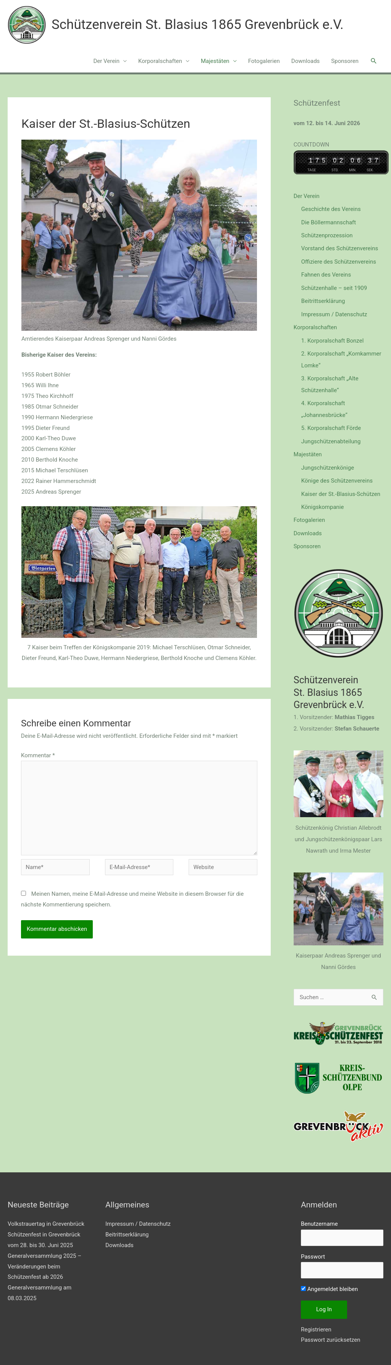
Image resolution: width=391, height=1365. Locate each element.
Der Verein (106, 61)
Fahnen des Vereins (326, 273)
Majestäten (215, 61)
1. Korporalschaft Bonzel (332, 337)
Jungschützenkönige (327, 462)
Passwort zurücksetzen (330, 1332)
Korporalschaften (160, 61)
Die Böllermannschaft (328, 221)
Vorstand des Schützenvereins (339, 247)
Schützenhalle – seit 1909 (334, 286)
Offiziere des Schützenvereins (338, 260)
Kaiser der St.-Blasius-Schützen (340, 488)
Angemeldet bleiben (329, 1281)
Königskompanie (322, 500)
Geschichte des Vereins (331, 209)
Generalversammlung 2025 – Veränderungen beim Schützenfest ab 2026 (44, 1259)
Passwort (313, 1249)
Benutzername (319, 1216)
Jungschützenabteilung (331, 436)
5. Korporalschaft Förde (331, 423)
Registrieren (316, 1321)
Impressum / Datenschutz (334, 312)
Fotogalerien (264, 61)
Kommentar (38, 755)
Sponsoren (345, 61)
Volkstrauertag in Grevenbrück (46, 1216)
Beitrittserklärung (323, 299)
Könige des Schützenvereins (337, 475)
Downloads (305, 61)
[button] (374, 61)
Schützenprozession (327, 234)
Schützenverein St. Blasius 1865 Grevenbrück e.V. (198, 24)
